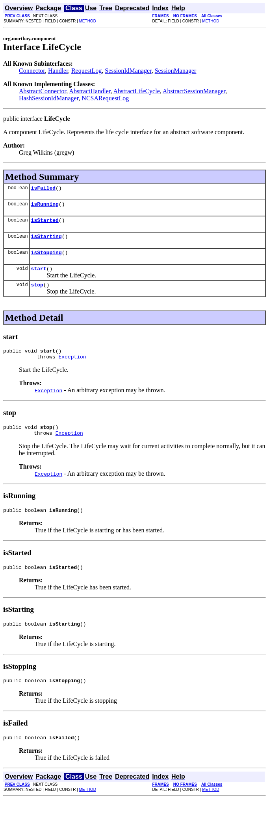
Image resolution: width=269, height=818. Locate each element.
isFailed (43, 188)
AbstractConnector (42, 91)
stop (37, 292)
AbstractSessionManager (194, 91)
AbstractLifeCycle (136, 91)
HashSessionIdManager (48, 98)
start (38, 275)
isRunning (45, 206)
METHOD (87, 21)
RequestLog (86, 70)
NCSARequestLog (105, 98)
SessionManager (176, 70)
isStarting (46, 240)
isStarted (45, 223)
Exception (72, 367)
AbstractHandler (89, 91)
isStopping (46, 258)
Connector (32, 70)
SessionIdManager (128, 70)
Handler (58, 70)
